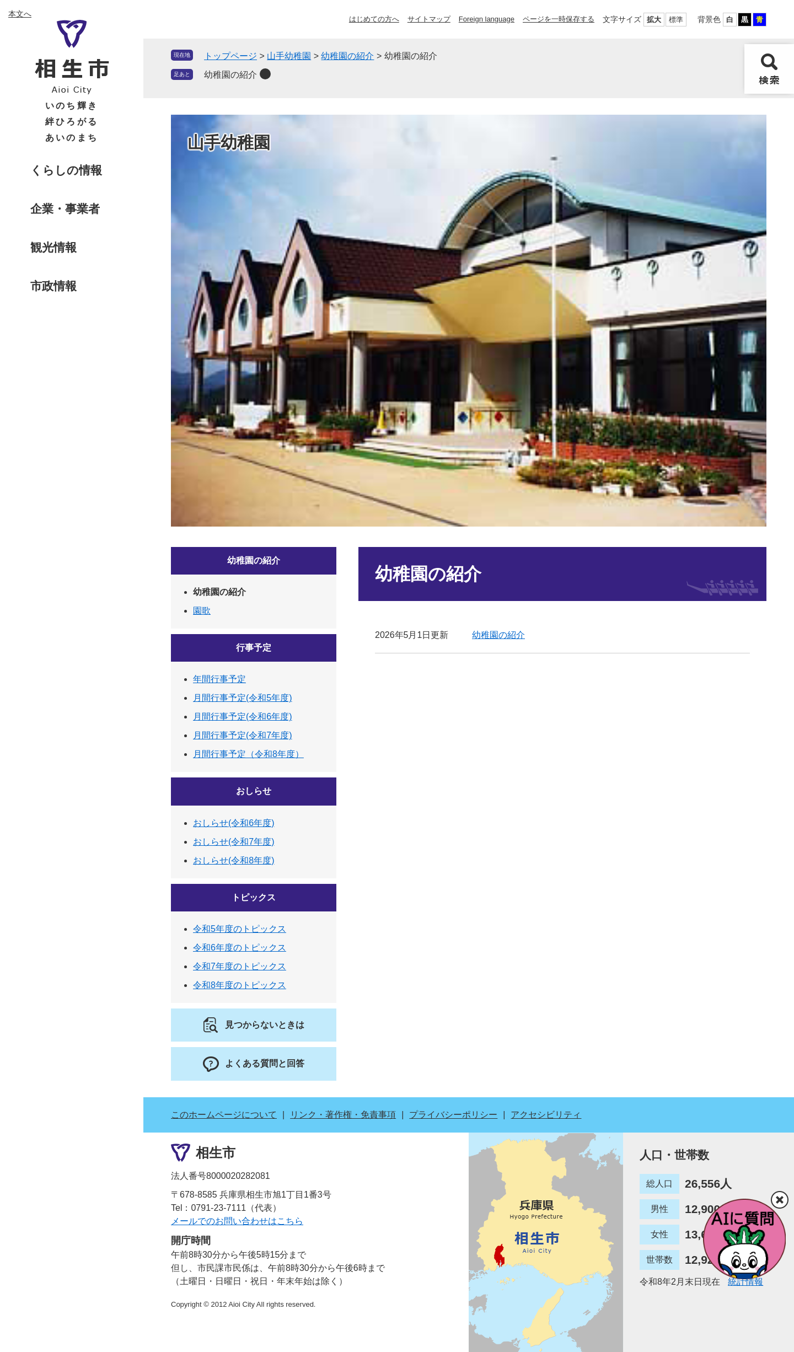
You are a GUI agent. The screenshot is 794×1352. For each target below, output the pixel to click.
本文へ (19, 13)
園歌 (202, 610)
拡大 (654, 19)
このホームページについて (224, 1114)
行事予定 (253, 647)
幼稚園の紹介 (347, 56)
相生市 (215, 1152)
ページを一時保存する (558, 19)
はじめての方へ (374, 19)
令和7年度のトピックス (239, 966)
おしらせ (253, 791)
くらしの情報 (66, 170)
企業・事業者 (65, 208)
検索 (769, 69)
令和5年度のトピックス (239, 928)
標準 (676, 19)
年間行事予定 (219, 679)
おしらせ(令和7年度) (234, 841)
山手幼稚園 (289, 56)
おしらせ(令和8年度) (234, 860)
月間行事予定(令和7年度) (242, 735)
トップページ (230, 56)
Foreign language (486, 19)
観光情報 (53, 247)
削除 (265, 73)
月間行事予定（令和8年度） (248, 754)
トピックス (254, 897)
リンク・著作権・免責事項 (343, 1114)
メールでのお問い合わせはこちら (237, 1221)
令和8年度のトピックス (239, 985)
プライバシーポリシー (453, 1114)
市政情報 (53, 286)
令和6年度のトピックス (239, 947)
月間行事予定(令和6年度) (242, 716)
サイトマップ (428, 19)
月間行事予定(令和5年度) (242, 697)
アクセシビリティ (546, 1114)
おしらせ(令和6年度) (234, 823)
